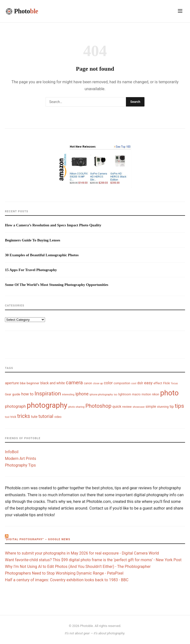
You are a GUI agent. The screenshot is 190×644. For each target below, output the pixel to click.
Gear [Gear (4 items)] (8, 394)
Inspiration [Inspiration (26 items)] (47, 393)
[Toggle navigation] (180, 11)
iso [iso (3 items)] (115, 394)
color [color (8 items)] (108, 383)
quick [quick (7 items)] (116, 406)
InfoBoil (12, 452)
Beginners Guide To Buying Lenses (32, 240)
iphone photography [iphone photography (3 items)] (101, 394)
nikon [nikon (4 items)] (155, 394)
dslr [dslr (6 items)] (140, 383)
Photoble (86, 626)
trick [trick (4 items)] (13, 417)
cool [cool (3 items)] (133, 383)
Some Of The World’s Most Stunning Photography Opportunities (56, 285)
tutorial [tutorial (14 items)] (46, 416)
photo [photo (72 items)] (169, 393)
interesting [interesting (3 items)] (68, 394)
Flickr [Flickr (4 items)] (166, 383)
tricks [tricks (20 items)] (23, 416)
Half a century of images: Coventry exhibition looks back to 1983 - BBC (66, 580)
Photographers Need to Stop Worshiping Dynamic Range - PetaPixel (64, 573)
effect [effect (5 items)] (158, 383)
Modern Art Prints (20, 458)
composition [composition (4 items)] (122, 383)
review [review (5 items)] (127, 406)
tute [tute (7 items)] (34, 416)
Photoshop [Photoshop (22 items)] (98, 406)
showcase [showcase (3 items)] (138, 406)
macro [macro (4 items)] (136, 394)
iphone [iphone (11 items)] (82, 393)
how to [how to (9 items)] (27, 394)
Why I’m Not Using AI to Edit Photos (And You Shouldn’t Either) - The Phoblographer (78, 566)
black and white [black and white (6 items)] (52, 383)
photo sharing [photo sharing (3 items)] (76, 406)
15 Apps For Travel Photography (31, 270)
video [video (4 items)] (57, 417)
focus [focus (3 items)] (174, 383)
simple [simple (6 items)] (150, 406)
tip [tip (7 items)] (171, 406)
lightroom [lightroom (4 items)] (124, 394)
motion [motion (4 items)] (146, 394)
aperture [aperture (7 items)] (12, 383)
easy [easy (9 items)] (148, 383)
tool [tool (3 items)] (7, 417)
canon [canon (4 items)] (88, 383)
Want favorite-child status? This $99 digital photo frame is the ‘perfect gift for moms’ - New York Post (93, 560)
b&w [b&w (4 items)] (22, 383)
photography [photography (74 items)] (47, 405)
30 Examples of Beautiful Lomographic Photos (42, 255)
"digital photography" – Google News (37, 539)
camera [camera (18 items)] (74, 383)
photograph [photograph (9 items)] (15, 406)
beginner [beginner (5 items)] (33, 383)
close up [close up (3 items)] (98, 383)
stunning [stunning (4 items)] (163, 406)
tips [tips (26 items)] (179, 406)
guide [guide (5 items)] (16, 394)
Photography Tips (20, 465)
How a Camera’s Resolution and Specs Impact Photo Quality (53, 225)
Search (135, 102)
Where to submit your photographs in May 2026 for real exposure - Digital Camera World (82, 553)
